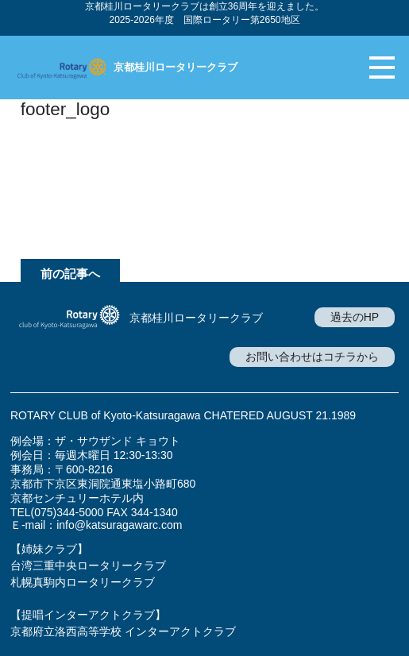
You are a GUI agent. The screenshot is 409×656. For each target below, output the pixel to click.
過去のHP (354, 317)
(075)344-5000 (67, 512)
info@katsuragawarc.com (119, 525)
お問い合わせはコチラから (312, 356)
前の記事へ (70, 273)
